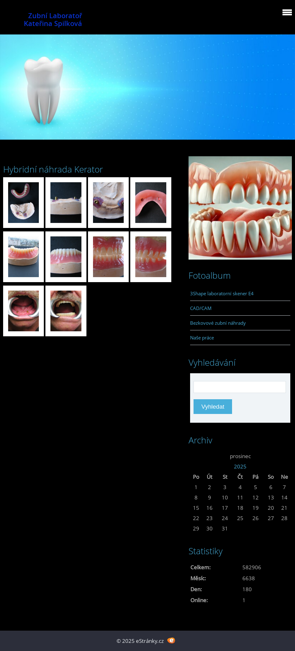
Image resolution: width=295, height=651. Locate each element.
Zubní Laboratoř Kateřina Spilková (53, 19)
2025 (240, 466)
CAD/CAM (201, 308)
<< (196, 456)
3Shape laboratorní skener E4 (222, 293)
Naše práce (202, 337)
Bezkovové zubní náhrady (218, 323)
